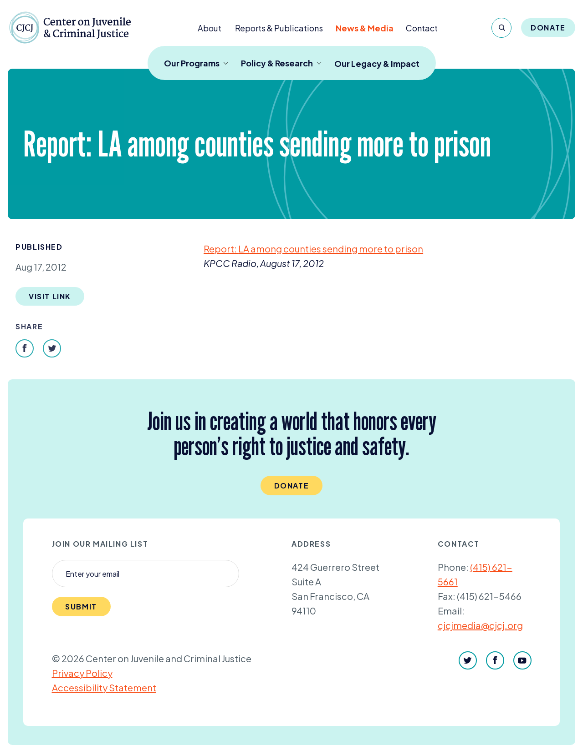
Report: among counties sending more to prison (313, 248)
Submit (81, 606)
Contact (422, 28)
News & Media (365, 28)
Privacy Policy (82, 673)
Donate (548, 27)
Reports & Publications (279, 28)
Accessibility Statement (104, 687)
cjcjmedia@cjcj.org (480, 625)
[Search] (501, 28)
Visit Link (50, 296)
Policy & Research (281, 63)
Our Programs (196, 63)
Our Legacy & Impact (376, 63)
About (209, 28)
